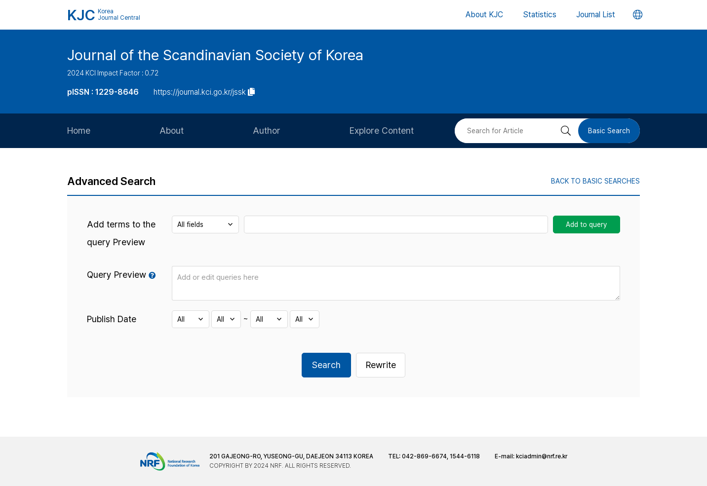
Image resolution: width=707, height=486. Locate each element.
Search (326, 365)
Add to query (586, 224)
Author (266, 130)
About (171, 130)
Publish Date (111, 319)
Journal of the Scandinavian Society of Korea (215, 55)
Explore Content (382, 130)
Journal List (595, 14)
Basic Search (609, 131)
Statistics (539, 14)
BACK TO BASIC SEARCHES (595, 181)
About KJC (484, 14)
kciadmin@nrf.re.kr (541, 456)
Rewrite (381, 365)
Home (78, 130)
